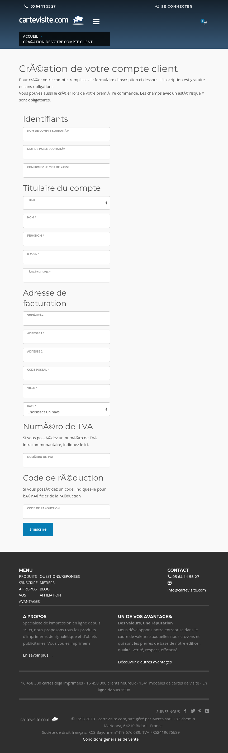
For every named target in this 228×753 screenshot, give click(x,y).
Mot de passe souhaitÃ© (46, 149)
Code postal (38, 369)
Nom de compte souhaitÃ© (48, 131)
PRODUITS (28, 576)
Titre (31, 200)
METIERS (47, 582)
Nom (31, 217)
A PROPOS (28, 588)
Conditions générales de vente (111, 739)
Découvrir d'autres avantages (145, 661)
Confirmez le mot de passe (48, 167)
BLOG (45, 588)
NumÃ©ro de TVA (40, 457)
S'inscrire (38, 529)
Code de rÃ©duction (43, 508)
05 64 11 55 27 (43, 6)
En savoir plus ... (38, 655)
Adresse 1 (35, 333)
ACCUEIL (30, 36)
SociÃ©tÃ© (35, 315)
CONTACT (178, 570)
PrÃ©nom (35, 235)
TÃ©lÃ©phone (38, 272)
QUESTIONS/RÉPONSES (60, 576)
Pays (31, 406)
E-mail (33, 254)
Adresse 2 (34, 351)
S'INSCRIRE (28, 582)
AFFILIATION (50, 595)
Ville (32, 388)
